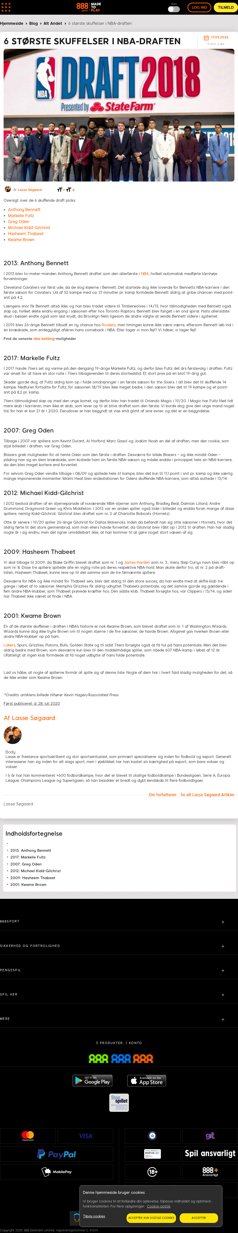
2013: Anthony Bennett (30, 850)
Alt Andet (52, 23)
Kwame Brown (21, 240)
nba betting (44, 339)
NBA (145, 274)
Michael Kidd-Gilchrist (29, 227)
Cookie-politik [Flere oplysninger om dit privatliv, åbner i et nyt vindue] (159, 1206)
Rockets (109, 325)
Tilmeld (226, 7)
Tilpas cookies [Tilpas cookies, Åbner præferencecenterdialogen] (94, 1216)
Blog (33, 23)
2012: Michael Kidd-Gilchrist (35, 871)
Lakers (9, 645)
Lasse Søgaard (30, 190)
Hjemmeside (11, 23)
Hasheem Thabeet (25, 234)
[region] (150, 1206)
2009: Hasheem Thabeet (32, 878)
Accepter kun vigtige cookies (151, 1218)
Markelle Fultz (21, 215)
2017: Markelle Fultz (28, 857)
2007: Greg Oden (26, 864)
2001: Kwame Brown (28, 885)
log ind (199, 7)
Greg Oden (18, 221)
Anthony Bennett (24, 209)
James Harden (137, 562)
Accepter (199, 1218)
